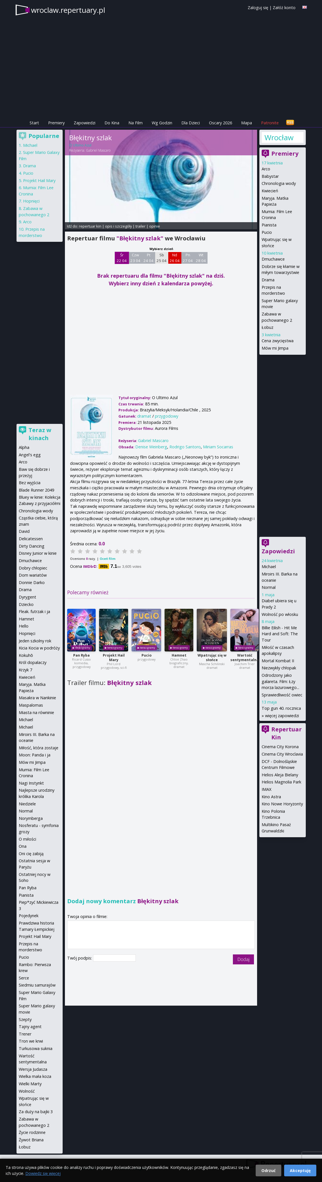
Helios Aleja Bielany (280, 774)
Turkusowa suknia (35, 1048)
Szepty (25, 1019)
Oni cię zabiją (31, 853)
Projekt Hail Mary (114, 657)
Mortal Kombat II (278, 660)
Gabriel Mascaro (98, 150)
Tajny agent (30, 1026)
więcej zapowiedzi (282, 715)
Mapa (246, 122)
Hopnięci (31, 201)
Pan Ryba (81, 655)
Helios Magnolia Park (281, 782)
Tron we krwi (31, 1041)
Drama (268, 279)
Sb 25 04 (162, 257)
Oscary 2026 (220, 122)
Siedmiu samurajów (37, 985)
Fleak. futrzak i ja (34, 611)
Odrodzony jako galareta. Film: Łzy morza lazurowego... (280, 681)
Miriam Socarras (218, 446)
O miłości (27, 839)
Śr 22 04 (122, 257)
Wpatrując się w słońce (212, 657)
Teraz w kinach (39, 434)
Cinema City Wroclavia (282, 754)
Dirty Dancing (31, 546)
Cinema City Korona (280, 746)
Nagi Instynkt (31, 783)
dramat (144, 416)
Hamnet (179, 655)
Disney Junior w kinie (38, 553)
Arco (266, 169)
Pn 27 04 (188, 257)
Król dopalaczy (32, 662)
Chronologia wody (279, 183)
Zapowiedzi (84, 122)
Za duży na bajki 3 (36, 1111)
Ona (22, 846)
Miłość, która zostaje (38, 747)
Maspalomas (31, 705)
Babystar (270, 176)
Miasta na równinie (36, 712)
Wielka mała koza (35, 1076)
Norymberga (31, 818)
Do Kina (111, 122)
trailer (140, 226)
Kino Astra (271, 796)
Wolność (27, 1091)
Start (34, 122)
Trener (25, 1034)
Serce (24, 978)
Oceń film (107, 558)
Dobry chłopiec (33, 568)
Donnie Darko (32, 582)
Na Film (135, 122)
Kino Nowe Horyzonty (282, 803)
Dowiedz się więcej (43, 1173)
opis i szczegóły (118, 226)
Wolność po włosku (280, 614)
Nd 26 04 (175, 257)
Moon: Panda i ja (34, 755)
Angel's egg (30, 454)
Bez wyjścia (29, 482)
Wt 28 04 (201, 257)
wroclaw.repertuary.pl (68, 10)
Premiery (56, 122)
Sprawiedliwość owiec (282, 695)
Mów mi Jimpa (275, 348)
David (24, 531)
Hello (23, 626)
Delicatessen (31, 538)
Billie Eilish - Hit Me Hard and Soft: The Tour (280, 634)
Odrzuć (268, 1170)
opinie (154, 226)
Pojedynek (28, 915)
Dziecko (26, 604)
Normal (269, 587)
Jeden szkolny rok (35, 640)
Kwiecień (270, 190)
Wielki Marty (30, 1083)
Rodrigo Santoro (185, 446)
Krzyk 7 (25, 670)
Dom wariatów (33, 575)
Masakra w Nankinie (37, 697)
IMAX (266, 789)
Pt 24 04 (148, 257)
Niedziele (27, 803)
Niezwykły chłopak (279, 668)
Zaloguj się (258, 7)
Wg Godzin (162, 122)
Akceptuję (300, 1170)
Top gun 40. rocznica (281, 708)
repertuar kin (90, 226)
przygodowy (166, 416)
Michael (269, 566)
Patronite (270, 122)
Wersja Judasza (33, 1069)
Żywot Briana (31, 1139)
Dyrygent (27, 597)
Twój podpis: (80, 958)
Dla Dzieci (190, 122)
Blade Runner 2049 (36, 490)
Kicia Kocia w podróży (39, 648)
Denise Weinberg (151, 446)
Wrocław (279, 137)
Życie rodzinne (32, 1132)
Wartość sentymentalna (244, 657)
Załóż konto (284, 7)
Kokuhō (26, 655)
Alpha (24, 447)
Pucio (146, 655)
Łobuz (267, 327)
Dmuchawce (273, 259)
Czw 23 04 (135, 257)
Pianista (269, 225)
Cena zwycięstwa (278, 340)
